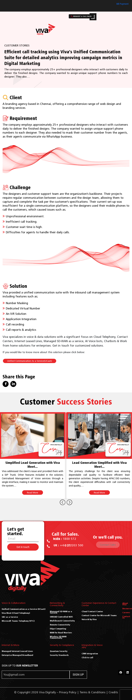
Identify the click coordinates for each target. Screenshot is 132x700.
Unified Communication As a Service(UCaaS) (29, 360)
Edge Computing (58, 628)
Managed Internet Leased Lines (17, 651)
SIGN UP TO (20, 665)
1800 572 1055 (64, 539)
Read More (32, 492)
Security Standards (59, 655)
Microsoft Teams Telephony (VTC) (18, 621)
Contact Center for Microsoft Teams (99, 615)
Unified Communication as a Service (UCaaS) (24, 609)
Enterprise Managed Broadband (17, 655)
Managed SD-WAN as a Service (61, 612)
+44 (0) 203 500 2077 (68, 545)
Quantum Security (58, 651)
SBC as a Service (10, 617)
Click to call (87, 657)
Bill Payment (123, 4)
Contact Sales (108, 544)
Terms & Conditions (92, 692)
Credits (113, 692)
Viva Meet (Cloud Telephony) (16, 613)
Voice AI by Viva (89, 619)
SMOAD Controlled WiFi (61, 616)
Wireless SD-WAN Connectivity (58, 637)
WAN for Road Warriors (61, 632)
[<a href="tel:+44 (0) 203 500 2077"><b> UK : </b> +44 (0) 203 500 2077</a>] (48, 546)
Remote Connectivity (60, 624)
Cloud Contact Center (92, 611)
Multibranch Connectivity (62, 620)
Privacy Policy (67, 692)
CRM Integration (90, 653)
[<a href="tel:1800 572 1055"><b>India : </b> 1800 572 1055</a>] (48, 541)
